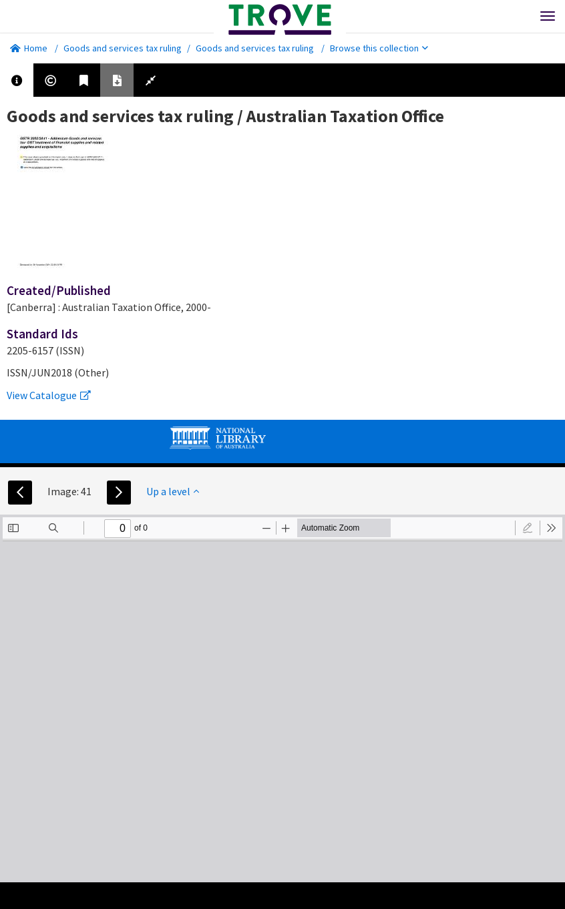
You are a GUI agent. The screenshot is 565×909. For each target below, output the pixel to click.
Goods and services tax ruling (122, 48)
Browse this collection (379, 48)
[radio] (527, 528)
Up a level (172, 491)
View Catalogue (49, 395)
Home (28, 48)
